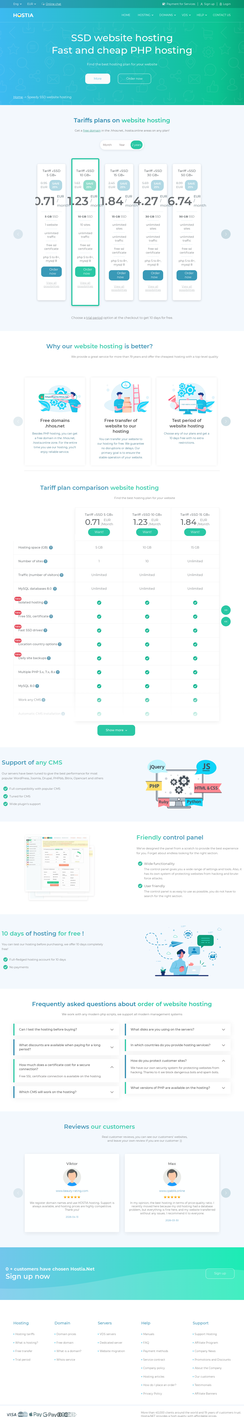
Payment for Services (181, 4)
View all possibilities (55, 264)
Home (126, 15)
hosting (144, 15)
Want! (99, 506)
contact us (222, 15)
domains (166, 15)
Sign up (209, 4)
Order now (134, 78)
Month (107, 145)
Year (122, 145)
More (98, 78)
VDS (185, 15)
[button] (226, 221)
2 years (136, 145)
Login (227, 4)
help (200, 15)
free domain (92, 130)
